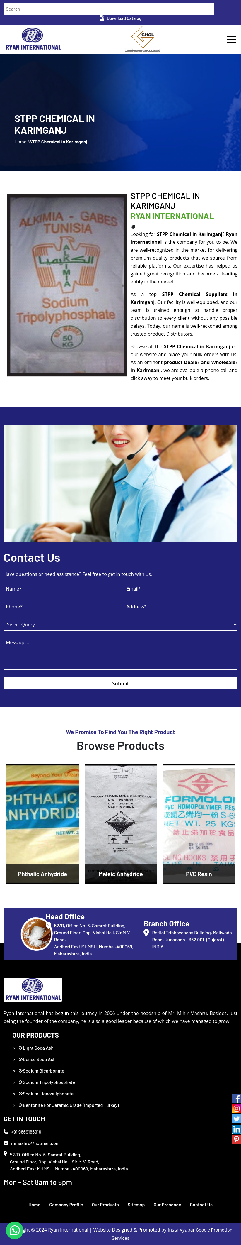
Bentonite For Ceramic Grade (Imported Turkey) (68, 1105)
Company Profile (66, 1204)
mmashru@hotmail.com (32, 1143)
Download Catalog (120, 18)
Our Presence (167, 1204)
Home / (21, 141)
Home (34, 1204)
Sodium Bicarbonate (41, 1070)
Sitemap (136, 1204)
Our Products (105, 1204)
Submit (120, 683)
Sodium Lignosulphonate (46, 1093)
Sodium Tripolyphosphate (46, 1082)
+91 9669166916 (22, 1131)
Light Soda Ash (36, 1048)
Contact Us (201, 1204)
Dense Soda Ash (37, 1059)
